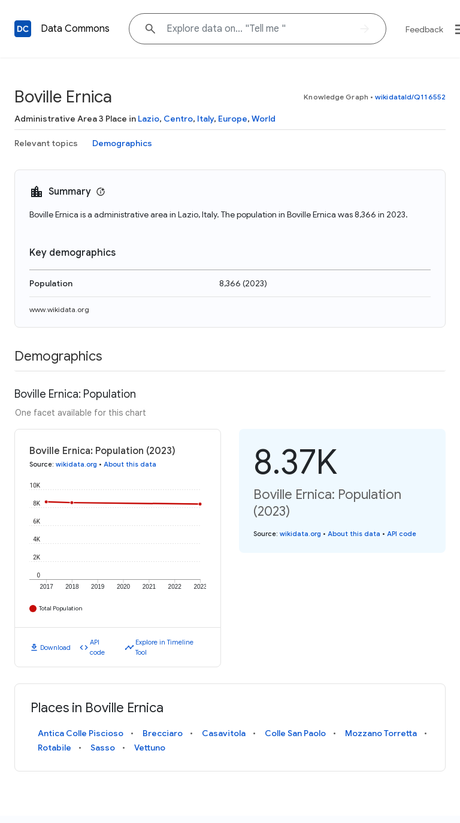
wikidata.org (76, 464)
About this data (130, 464)
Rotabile (54, 747)
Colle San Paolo (295, 733)
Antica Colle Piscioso (80, 733)
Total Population (61, 608)
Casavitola (224, 733)
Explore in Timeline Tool (164, 647)
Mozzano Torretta (381, 733)
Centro (178, 118)
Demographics (122, 143)
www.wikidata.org (59, 309)
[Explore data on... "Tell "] (258, 29)
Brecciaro (163, 733)
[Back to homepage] (22, 28)
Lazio (148, 118)
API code (97, 647)
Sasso (102, 747)
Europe (232, 118)
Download (55, 647)
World (264, 118)
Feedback (424, 29)
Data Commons (75, 29)
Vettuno (149, 747)
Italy (205, 118)
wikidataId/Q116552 (410, 96)
